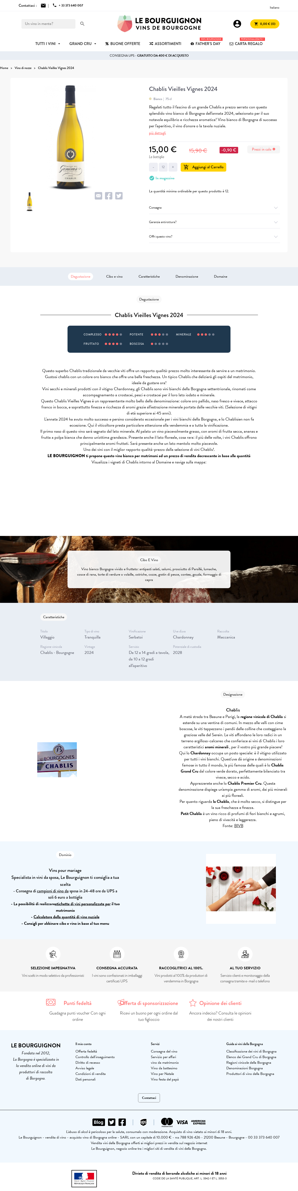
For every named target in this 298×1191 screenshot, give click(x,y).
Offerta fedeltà (86, 1051)
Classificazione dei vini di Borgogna (251, 1051)
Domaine (220, 276)
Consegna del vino (164, 1051)
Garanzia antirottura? (214, 222)
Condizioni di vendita (90, 1074)
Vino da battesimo (164, 1068)
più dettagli (157, 133)
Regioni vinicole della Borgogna (248, 1062)
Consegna (214, 207)
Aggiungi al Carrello (203, 167)
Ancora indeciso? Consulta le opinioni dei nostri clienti (220, 1016)
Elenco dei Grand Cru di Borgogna (251, 1057)
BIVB (238, 825)
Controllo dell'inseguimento (95, 1057)
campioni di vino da (53, 891)
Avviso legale (84, 1068)
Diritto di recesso (87, 1062)
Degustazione (80, 276)
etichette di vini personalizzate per (83, 904)
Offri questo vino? (214, 236)
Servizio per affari (163, 1057)
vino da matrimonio (165, 1062)
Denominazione (187, 276)
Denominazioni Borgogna (244, 1068)
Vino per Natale (162, 1074)
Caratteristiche (149, 276)
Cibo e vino (114, 276)
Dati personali (85, 1079)
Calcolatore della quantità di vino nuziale (66, 917)
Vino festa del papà (165, 1079)
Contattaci (149, 1097)
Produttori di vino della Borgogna (250, 1074)
